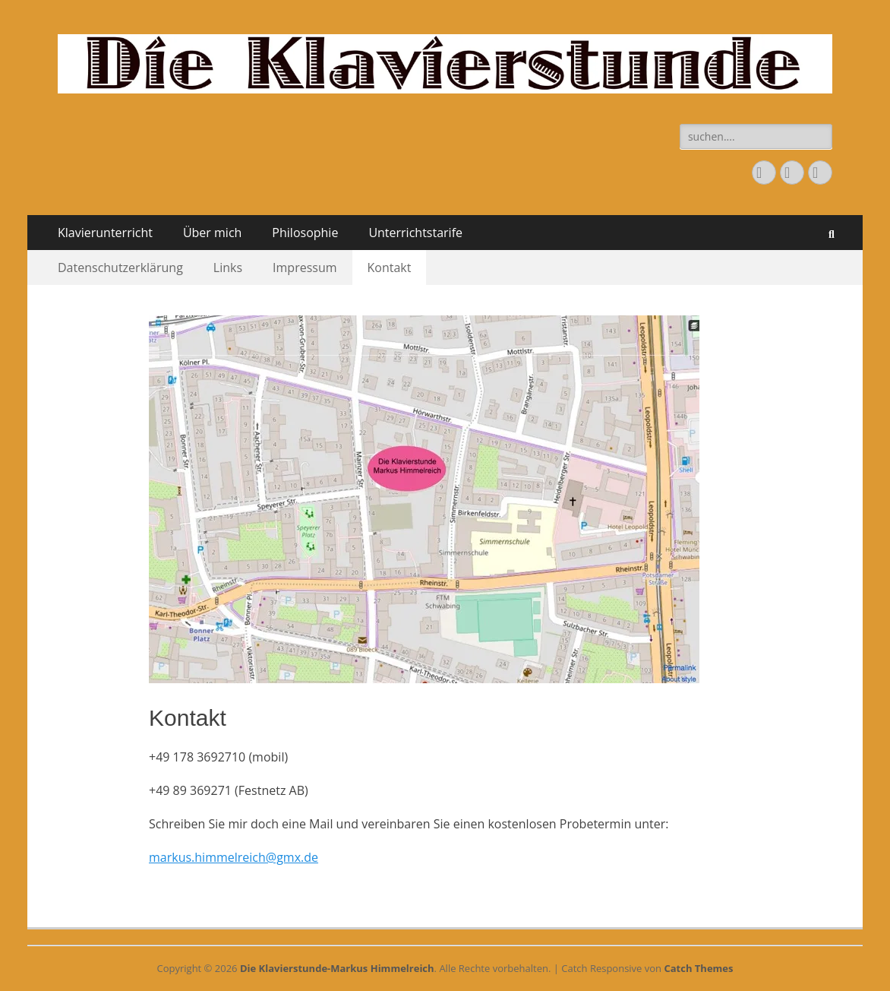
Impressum (304, 267)
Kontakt (390, 267)
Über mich (212, 232)
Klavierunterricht (105, 232)
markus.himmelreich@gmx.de (233, 857)
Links (227, 267)
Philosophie (305, 232)
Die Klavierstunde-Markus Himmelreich (337, 968)
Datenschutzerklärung (120, 267)
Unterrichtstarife (415, 232)
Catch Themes (698, 968)
